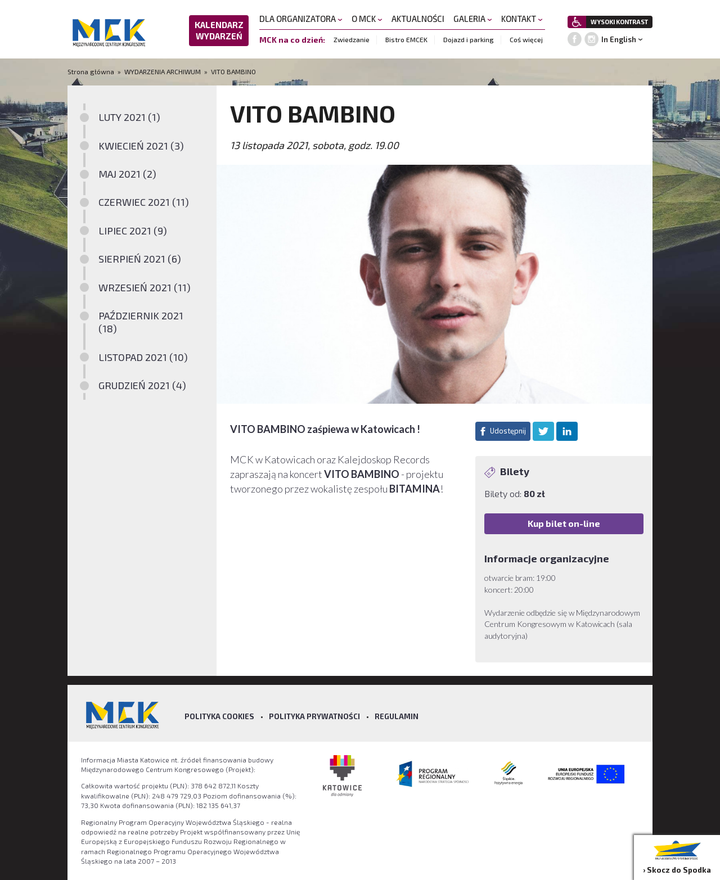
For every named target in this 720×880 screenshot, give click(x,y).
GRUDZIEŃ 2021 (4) (142, 385)
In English (618, 39)
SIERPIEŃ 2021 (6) (139, 258)
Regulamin (396, 716)
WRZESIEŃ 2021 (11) (144, 287)
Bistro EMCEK (406, 39)
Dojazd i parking (468, 39)
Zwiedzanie (352, 39)
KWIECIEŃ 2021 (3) (141, 145)
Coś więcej (526, 39)
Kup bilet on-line (564, 523)
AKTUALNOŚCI (418, 18)
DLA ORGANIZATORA (301, 18)
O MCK (367, 18)
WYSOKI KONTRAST (619, 21)
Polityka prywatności (314, 716)
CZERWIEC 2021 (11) (143, 202)
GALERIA (472, 18)
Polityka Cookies (219, 716)
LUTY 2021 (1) (129, 117)
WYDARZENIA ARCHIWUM (162, 71)
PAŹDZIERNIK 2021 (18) (140, 322)
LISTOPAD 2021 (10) (143, 357)
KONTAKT (522, 18)
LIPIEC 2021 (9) (132, 230)
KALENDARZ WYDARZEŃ (219, 30)
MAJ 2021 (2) (127, 174)
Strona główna (92, 71)
